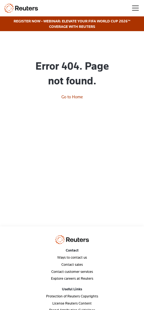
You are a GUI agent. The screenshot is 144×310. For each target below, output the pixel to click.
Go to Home (72, 96)
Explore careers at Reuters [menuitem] (72, 278)
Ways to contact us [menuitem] (72, 257)
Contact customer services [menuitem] (72, 271)
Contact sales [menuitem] (72, 264)
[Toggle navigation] (135, 8)
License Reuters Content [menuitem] (72, 303)
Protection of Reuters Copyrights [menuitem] (72, 296)
